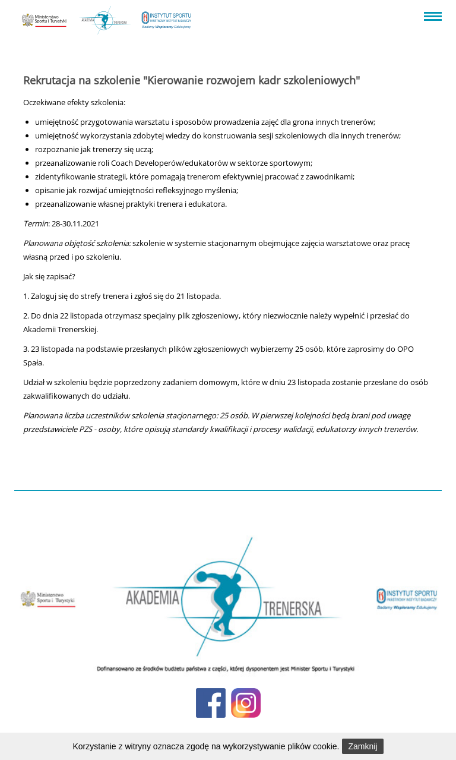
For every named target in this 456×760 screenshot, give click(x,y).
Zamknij (362, 746)
